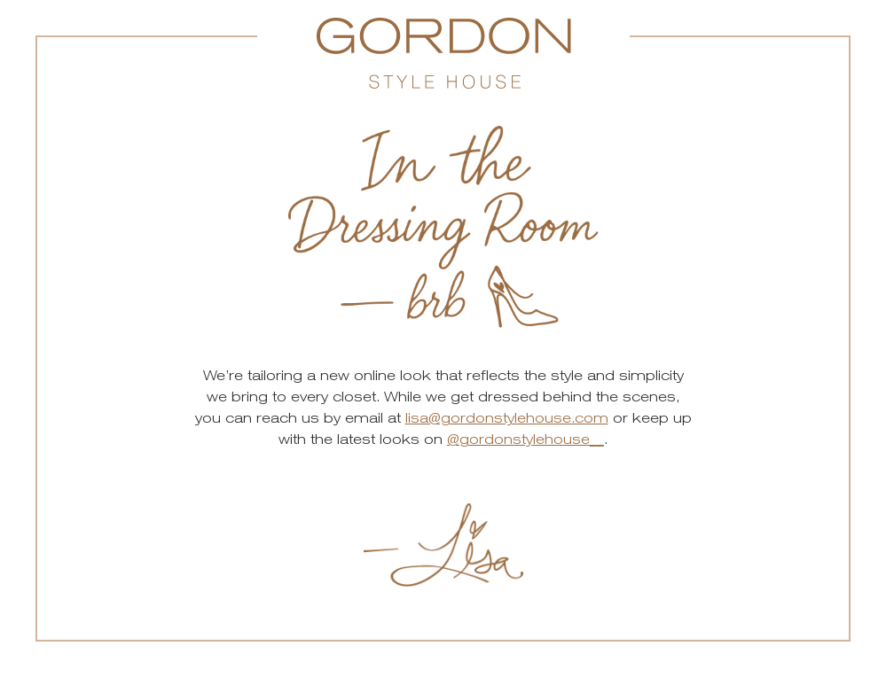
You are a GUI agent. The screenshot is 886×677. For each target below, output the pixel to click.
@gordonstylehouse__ (525, 439)
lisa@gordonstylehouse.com (506, 417)
